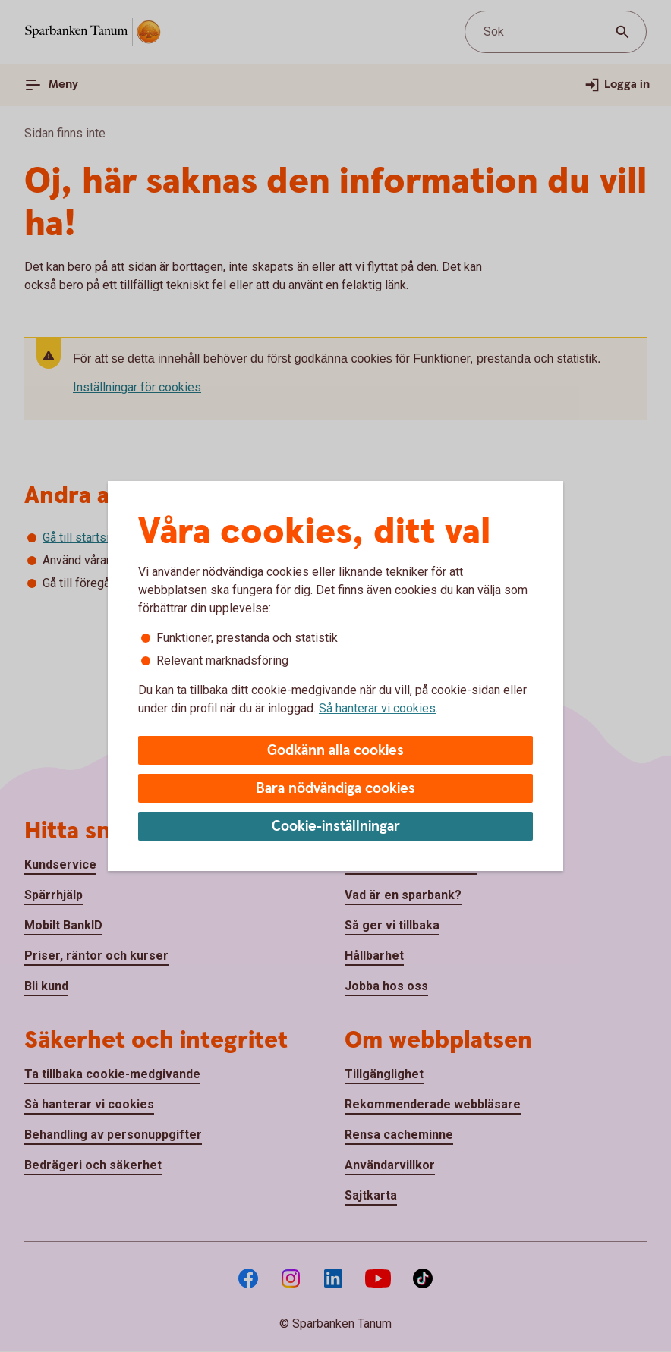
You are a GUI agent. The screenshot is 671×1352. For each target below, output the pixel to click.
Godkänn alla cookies (335, 750)
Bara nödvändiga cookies (335, 788)
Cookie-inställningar (336, 826)
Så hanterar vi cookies (377, 708)
